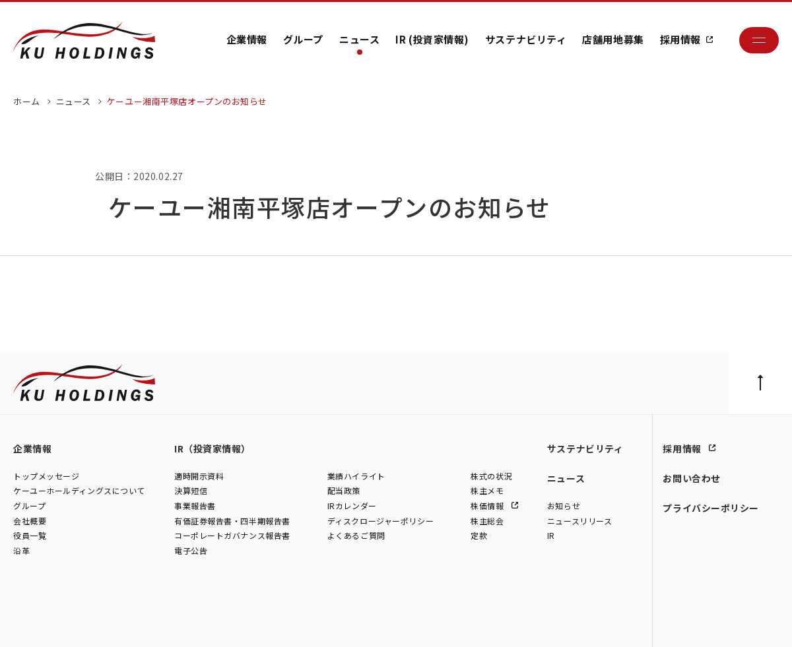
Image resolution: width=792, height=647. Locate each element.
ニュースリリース (579, 521)
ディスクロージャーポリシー (380, 521)
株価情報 (488, 506)
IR (551, 535)
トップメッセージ (46, 476)
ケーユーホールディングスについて (79, 491)
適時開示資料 (199, 476)
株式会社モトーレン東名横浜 (238, 622)
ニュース (359, 39)
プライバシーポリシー (711, 507)
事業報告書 (195, 506)
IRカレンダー (352, 506)
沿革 (21, 551)
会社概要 (29, 521)
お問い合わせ (691, 478)
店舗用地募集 (613, 39)
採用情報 (680, 39)
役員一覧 (29, 535)
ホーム (26, 101)
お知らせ (563, 506)
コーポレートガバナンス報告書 (232, 535)
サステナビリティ (525, 39)
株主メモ (487, 491)
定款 (479, 535)
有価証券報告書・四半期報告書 (232, 521)
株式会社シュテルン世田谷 (132, 622)
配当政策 (343, 491)
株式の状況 (491, 476)
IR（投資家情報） (212, 448)
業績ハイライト (356, 476)
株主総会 (487, 521)
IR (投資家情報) (432, 39)
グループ (303, 39)
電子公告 (190, 551)
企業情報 (246, 39)
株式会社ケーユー (44, 622)
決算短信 (190, 491)
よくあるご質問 (356, 535)
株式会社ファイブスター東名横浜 (356, 622)
